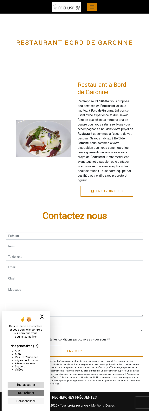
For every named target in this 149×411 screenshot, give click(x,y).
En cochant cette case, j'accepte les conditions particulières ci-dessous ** (60, 339)
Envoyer (74, 351)
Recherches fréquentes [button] (74, 397)
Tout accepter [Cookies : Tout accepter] (26, 385)
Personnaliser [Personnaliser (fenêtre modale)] (25, 401)
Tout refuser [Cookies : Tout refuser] (26, 393)
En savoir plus (107, 191)
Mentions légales (102, 405)
